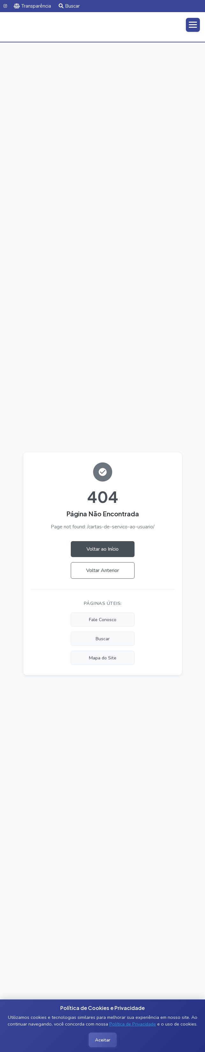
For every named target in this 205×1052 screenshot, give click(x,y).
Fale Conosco (102, 619)
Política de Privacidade (132, 1024)
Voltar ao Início (102, 549)
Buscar (69, 6)
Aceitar (102, 1040)
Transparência (32, 6)
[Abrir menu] (193, 25)
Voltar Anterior (102, 570)
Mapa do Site (102, 658)
